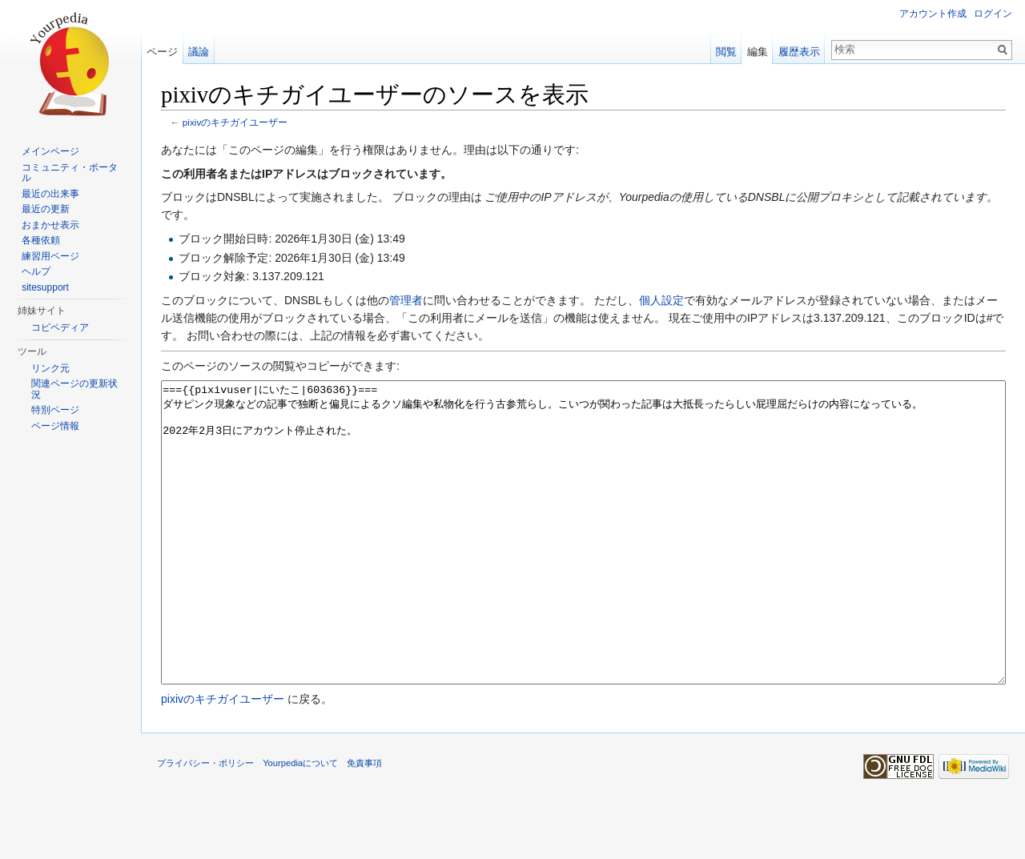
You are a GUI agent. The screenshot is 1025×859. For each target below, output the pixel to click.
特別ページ (55, 409)
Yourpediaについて (300, 823)
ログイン (993, 13)
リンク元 (50, 368)
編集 (757, 52)
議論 (198, 52)
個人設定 (661, 300)
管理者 (406, 300)
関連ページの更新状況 (74, 389)
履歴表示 (799, 52)
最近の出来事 (50, 193)
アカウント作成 (933, 13)
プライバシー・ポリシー (205, 823)
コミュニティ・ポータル (70, 173)
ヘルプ (36, 271)
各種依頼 (41, 240)
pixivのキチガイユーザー (235, 122)
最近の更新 (46, 209)
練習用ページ (50, 256)
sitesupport (45, 287)
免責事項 (364, 823)
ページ (162, 52)
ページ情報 (55, 426)
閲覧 (726, 52)
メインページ (50, 151)
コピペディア (60, 327)
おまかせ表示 (50, 225)
